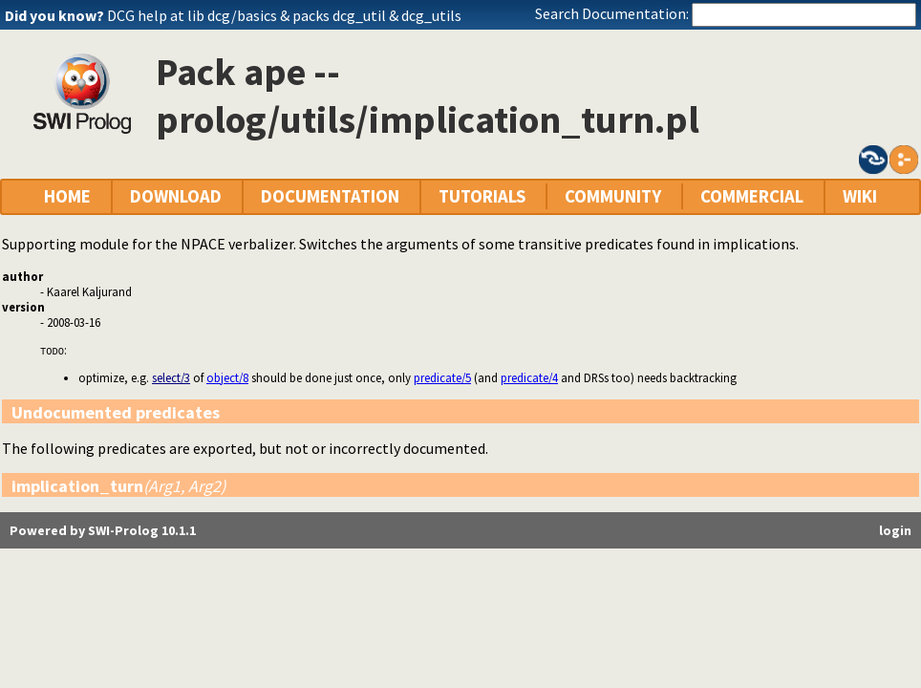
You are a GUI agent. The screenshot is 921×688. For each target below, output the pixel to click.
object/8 (227, 377)
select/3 (171, 377)
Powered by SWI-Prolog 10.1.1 (103, 530)
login (895, 530)
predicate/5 (442, 377)
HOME (67, 196)
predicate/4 (529, 377)
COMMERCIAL (751, 196)
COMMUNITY (613, 196)
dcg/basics (242, 15)
